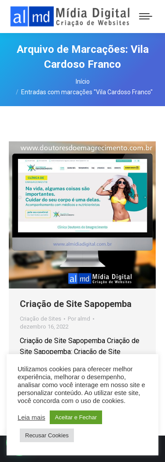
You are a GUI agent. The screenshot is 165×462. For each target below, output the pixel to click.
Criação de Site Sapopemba (76, 304)
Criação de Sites (40, 318)
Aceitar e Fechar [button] (76, 417)
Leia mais (31, 417)
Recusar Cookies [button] (47, 435)
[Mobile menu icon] (145, 16)
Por (79, 318)
